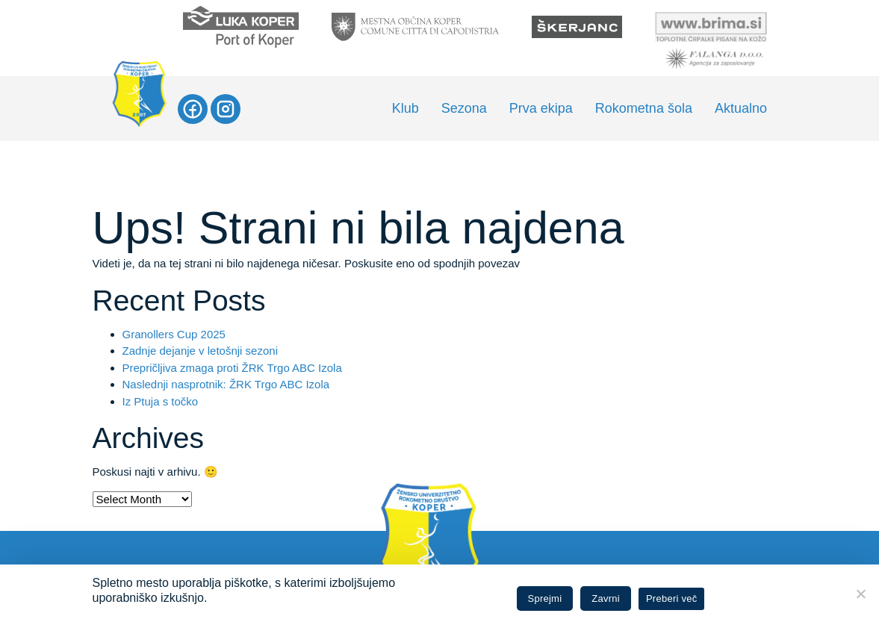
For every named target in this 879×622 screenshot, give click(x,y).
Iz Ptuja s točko (160, 401)
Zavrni (605, 598)
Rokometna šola (643, 108)
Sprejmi (545, 598)
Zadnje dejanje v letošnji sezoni (200, 350)
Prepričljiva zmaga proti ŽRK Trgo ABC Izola (232, 367)
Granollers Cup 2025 (174, 334)
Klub (405, 108)
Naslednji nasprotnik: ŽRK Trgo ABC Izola (226, 384)
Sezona (464, 108)
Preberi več (672, 598)
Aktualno (741, 108)
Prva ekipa (541, 108)
